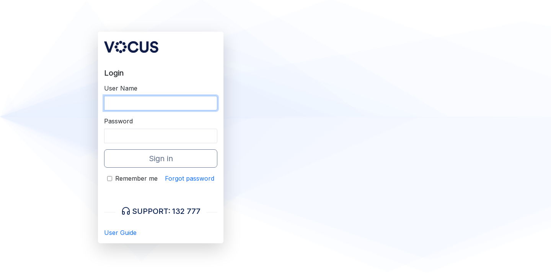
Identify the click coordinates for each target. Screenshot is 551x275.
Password (118, 121)
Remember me (136, 178)
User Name (120, 88)
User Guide (120, 232)
